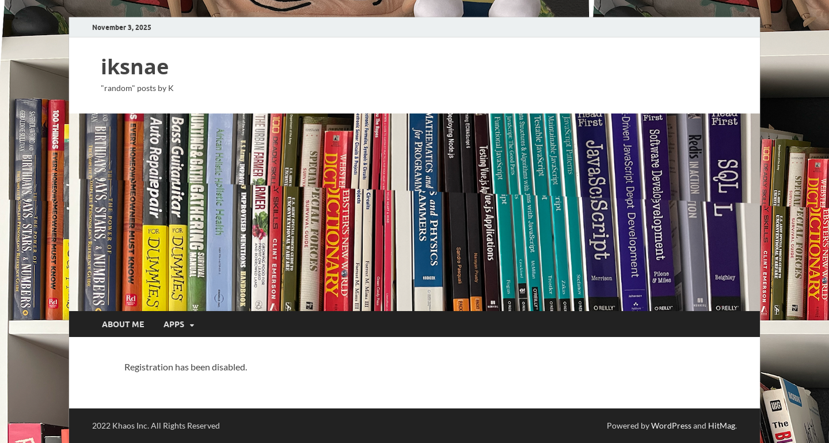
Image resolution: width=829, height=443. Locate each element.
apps (173, 324)
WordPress (671, 425)
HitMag (721, 425)
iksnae (135, 66)
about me (123, 324)
